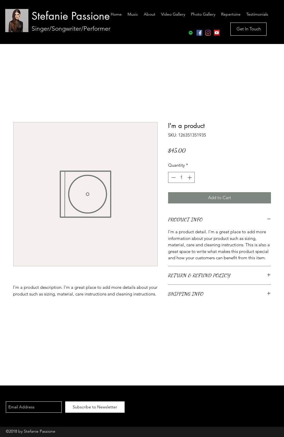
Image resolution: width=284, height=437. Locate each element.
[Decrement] (173, 177)
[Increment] (190, 177)
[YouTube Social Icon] (217, 33)
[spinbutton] (181, 177)
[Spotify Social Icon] (191, 33)
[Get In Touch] (248, 29)
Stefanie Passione (71, 16)
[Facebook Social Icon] (199, 33)
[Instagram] (208, 33)
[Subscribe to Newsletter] (95, 407)
